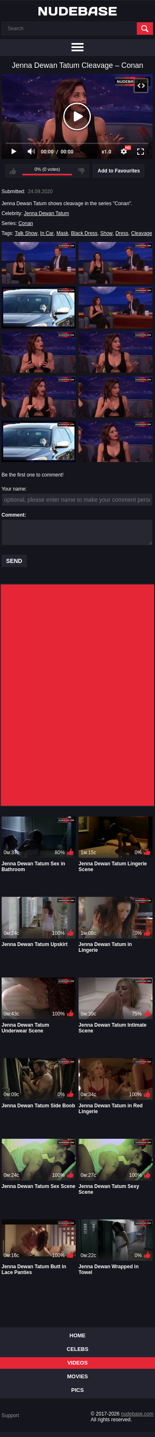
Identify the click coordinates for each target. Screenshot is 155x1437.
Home (77, 1335)
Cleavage (141, 233)
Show (106, 233)
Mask (62, 233)
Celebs (77, 1349)
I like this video (13, 171)
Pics (77, 1390)
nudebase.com (137, 1414)
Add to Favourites (119, 171)
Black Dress (84, 233)
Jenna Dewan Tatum (46, 213)
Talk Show (26, 233)
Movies (77, 1376)
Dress (121, 233)
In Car (47, 233)
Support (10, 1415)
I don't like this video (81, 171)
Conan (25, 223)
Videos (77, 1363)
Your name (14, 489)
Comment (13, 515)
